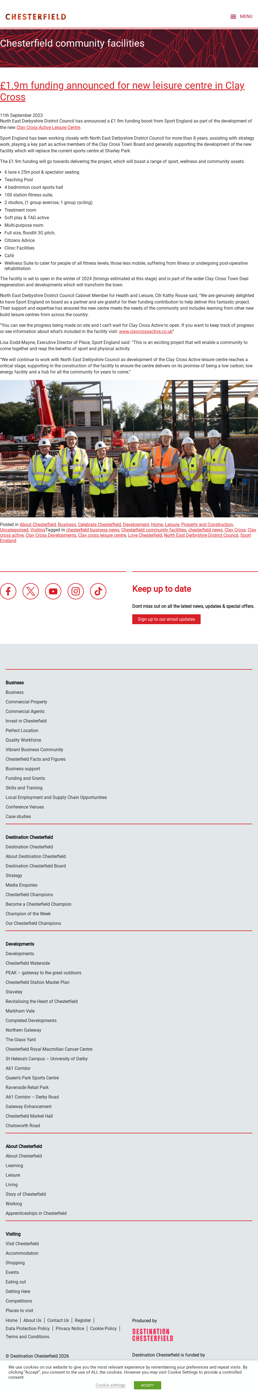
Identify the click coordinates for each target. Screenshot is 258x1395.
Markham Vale (20, 1010)
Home (157, 523)
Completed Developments (31, 1019)
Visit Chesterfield (22, 1242)
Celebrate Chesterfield (99, 523)
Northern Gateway (23, 1029)
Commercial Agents (25, 710)
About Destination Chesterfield (36, 855)
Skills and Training (24, 786)
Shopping (15, 1261)
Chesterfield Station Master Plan (37, 981)
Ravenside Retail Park (27, 1086)
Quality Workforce (23, 739)
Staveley (14, 990)
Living (12, 1183)
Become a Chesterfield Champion (38, 903)
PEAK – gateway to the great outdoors (43, 971)
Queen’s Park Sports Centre (32, 1076)
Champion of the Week (28, 912)
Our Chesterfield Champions (33, 922)
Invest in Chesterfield (26, 720)
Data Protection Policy (28, 1327)
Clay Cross (235, 529)
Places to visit (19, 1309)
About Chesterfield (38, 523)
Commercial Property (26, 700)
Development (136, 523)
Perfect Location (22, 729)
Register (83, 1319)
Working (14, 1202)
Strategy (14, 874)
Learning (14, 1164)
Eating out (16, 1280)
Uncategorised (14, 529)
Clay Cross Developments (51, 534)
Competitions (19, 1300)
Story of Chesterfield (26, 1193)
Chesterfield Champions (29, 893)
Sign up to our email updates (166, 618)
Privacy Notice (70, 1327)
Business (67, 523)
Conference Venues (25, 806)
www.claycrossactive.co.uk (145, 330)
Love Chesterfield (145, 534)
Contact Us (58, 1319)
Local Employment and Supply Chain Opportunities (56, 796)
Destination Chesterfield (36, 16)
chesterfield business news (92, 529)
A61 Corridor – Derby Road (32, 1096)
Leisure (172, 523)
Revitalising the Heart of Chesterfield (42, 1000)
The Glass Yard (21, 1038)
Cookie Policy (103, 1327)
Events (12, 1271)
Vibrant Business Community (34, 748)
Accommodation (22, 1252)
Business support (23, 767)
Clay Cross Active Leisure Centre (48, 126)
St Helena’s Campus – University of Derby (47, 1057)
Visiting (37, 529)
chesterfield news (205, 529)
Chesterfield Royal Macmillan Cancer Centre (49, 1048)
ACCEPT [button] (147, 1385)
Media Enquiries (21, 884)
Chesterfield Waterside (28, 962)
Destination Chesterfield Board (36, 865)
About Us (32, 1319)
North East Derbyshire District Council (201, 534)
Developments (20, 952)
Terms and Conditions (27, 1335)
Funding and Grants (25, 777)
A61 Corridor (18, 1067)
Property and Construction (207, 523)
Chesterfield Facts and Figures (36, 758)
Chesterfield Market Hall (29, 1115)
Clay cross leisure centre (102, 534)
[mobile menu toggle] (240, 16)
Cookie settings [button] (110, 1385)
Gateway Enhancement (28, 1105)
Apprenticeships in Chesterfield (36, 1212)
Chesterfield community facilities (153, 529)
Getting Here (18, 1290)
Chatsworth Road (23, 1124)
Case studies (18, 815)
